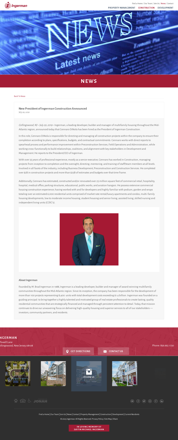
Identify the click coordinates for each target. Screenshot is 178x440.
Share (115, 419)
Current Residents (132, 414)
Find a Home (137, 4)
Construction (146, 8)
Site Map (108, 419)
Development (165, 8)
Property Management (121, 8)
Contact (170, 4)
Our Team (148, 4)
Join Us (156, 4)
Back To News (19, 96)
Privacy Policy (97, 419)
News (163, 4)
